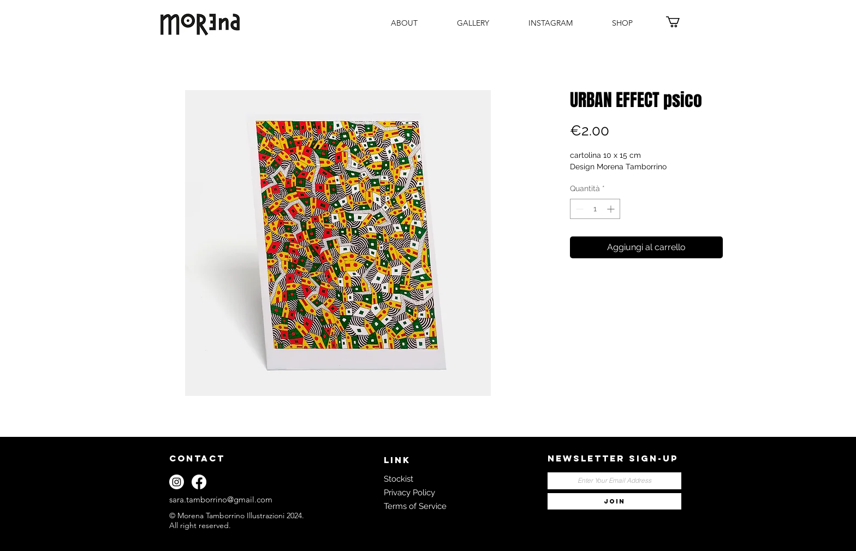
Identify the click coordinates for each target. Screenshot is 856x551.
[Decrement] (578, 208)
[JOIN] (614, 501)
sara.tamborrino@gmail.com (220, 499)
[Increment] (612, 208)
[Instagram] (176, 482)
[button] (680, 21)
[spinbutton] (595, 208)
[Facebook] (199, 482)
